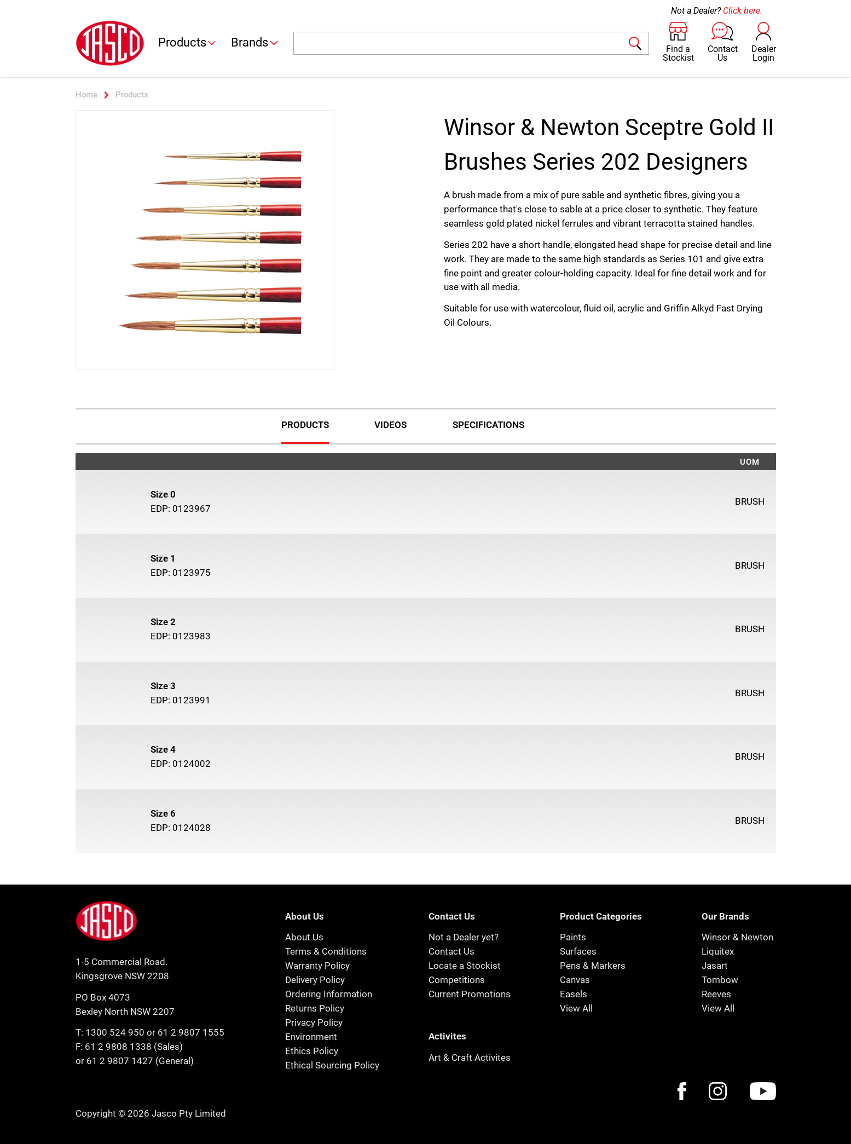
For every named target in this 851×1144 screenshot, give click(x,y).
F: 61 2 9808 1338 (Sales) (129, 1046)
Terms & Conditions (326, 951)
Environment (311, 1036)
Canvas (575, 979)
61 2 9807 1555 (191, 1032)
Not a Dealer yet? (464, 937)
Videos (390, 424)
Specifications (488, 424)
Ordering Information (328, 994)
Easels (573, 994)
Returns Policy (314, 1008)
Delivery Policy (315, 979)
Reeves (716, 994)
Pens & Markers (593, 965)
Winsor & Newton (737, 937)
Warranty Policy (317, 965)
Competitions (457, 979)
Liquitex (718, 951)
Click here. (742, 10)
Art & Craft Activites (470, 1057)
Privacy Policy (314, 1022)
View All (576, 1008)
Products (188, 42)
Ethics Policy (311, 1050)
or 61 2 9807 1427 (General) (135, 1060)
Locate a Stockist (465, 965)
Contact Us (451, 951)
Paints (573, 937)
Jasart (715, 965)
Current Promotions (470, 994)
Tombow (720, 979)
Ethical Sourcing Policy (332, 1065)
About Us (304, 937)
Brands (255, 42)
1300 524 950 (114, 1032)
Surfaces (578, 951)
